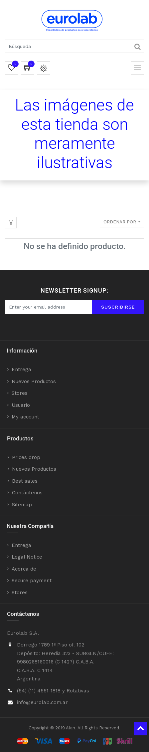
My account (25, 417)
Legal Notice (27, 557)
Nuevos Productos (34, 381)
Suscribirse (118, 307)
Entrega (21, 370)
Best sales (25, 481)
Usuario (21, 405)
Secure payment (32, 581)
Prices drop (26, 457)
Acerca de (24, 569)
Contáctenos (27, 493)
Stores (20, 393)
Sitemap (22, 505)
